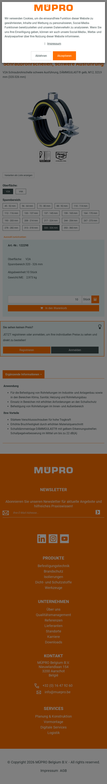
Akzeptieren (64, 55)
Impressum (54, 43)
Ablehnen (41, 55)
